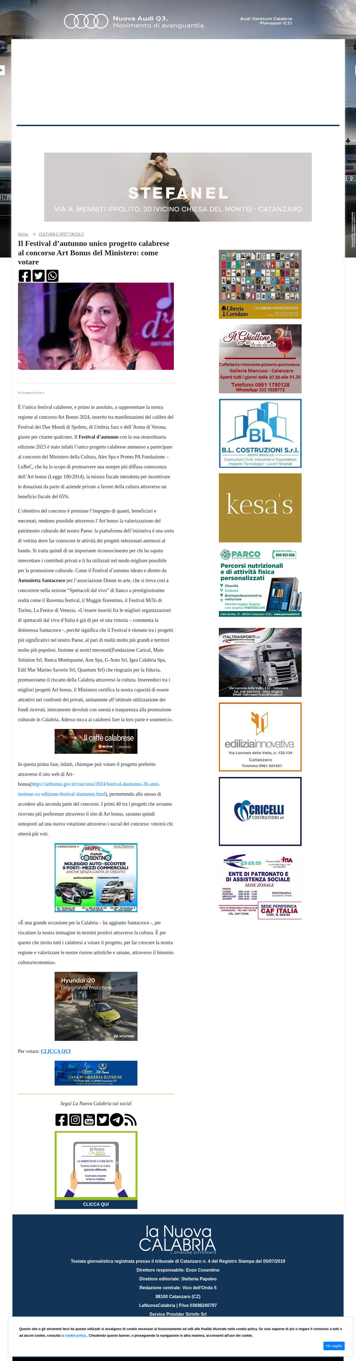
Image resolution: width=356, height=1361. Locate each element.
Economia (157, 134)
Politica (95, 134)
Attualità (134, 134)
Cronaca (74, 134)
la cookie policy (74, 1336)
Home (30, 133)
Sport (179, 134)
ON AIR (318, 136)
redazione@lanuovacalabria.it (190, 1314)
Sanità (114, 134)
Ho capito (334, 1346)
